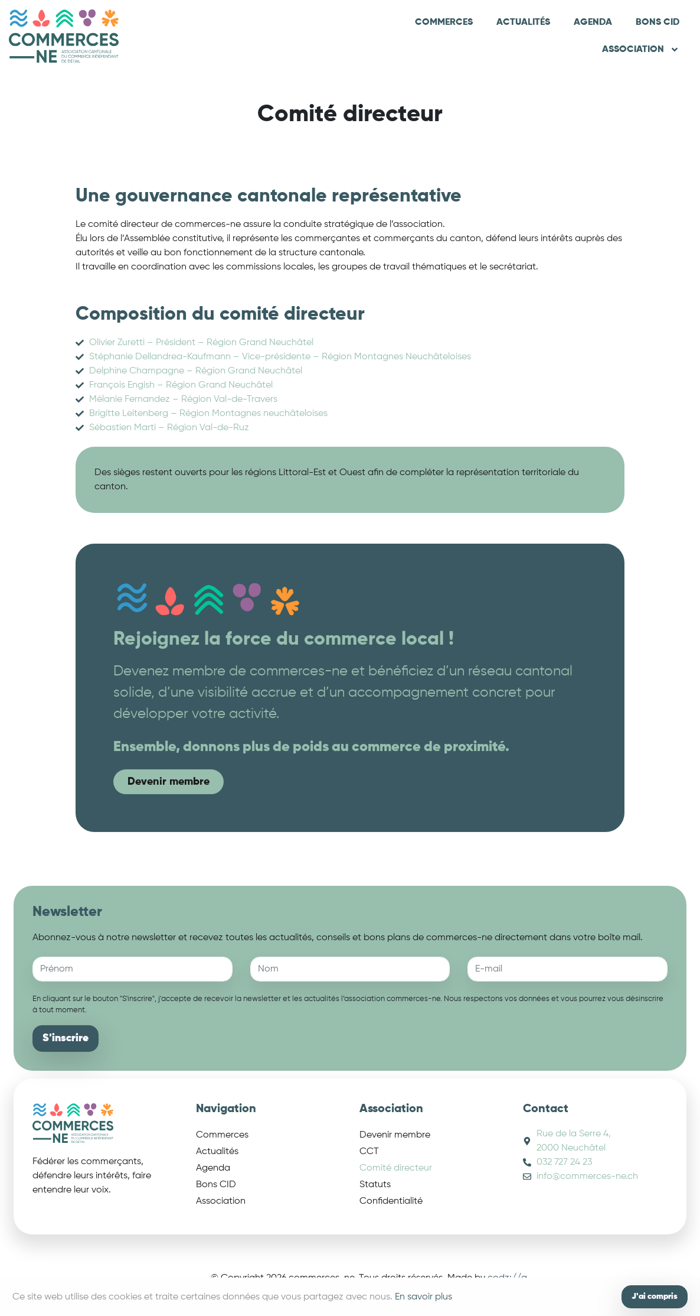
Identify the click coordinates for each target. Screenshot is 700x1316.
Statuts (375, 1185)
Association (640, 49)
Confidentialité (391, 1201)
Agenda (593, 22)
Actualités (523, 22)
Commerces (444, 22)
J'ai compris (655, 1296)
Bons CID (657, 22)
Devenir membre (394, 1135)
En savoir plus (423, 1297)
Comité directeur (395, 1168)
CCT (369, 1151)
